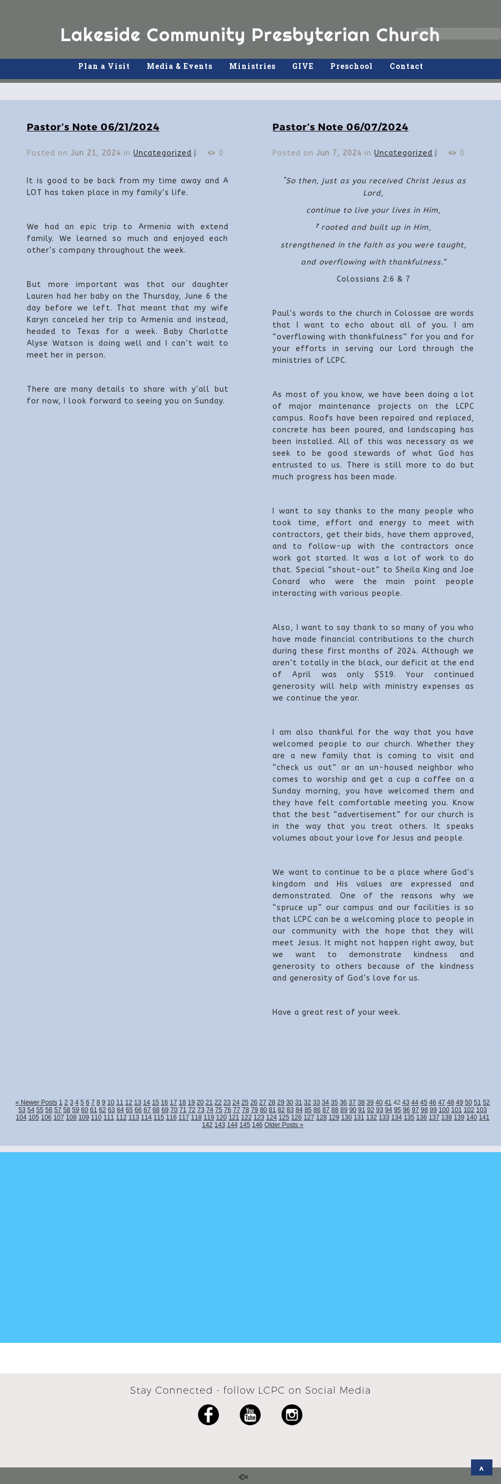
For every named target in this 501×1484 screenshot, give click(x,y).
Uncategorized (162, 153)
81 (272, 1110)
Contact (406, 66)
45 (423, 1102)
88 (334, 1110)
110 (96, 1117)
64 (120, 1110)
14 (146, 1102)
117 (183, 1117)
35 (334, 1102)
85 (308, 1110)
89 (343, 1110)
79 (254, 1110)
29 (280, 1102)
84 (298, 1110)
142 (207, 1125)
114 (146, 1117)
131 (359, 1117)
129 (334, 1117)
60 (84, 1110)
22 (218, 1102)
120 (221, 1117)
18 (182, 1102)
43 (406, 1102)
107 (59, 1117)
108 (71, 1117)
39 (370, 1102)
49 (459, 1102)
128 (321, 1117)
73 (200, 1110)
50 (468, 1102)
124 (271, 1117)
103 (481, 1110)
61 (93, 1110)
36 (343, 1102)
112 (121, 1117)
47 (441, 1102)
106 (46, 1117)
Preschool (351, 66)
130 (346, 1117)
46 (432, 1102)
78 (245, 1110)
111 (108, 1117)
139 (459, 1117)
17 (173, 1102)
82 (281, 1110)
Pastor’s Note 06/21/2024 (93, 126)
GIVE (303, 66)
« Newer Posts (36, 1102)
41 (387, 1102)
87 (325, 1110)
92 (370, 1110)
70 (173, 1110)
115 (159, 1117)
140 (471, 1117)
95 (397, 1110)
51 (477, 1102)
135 (409, 1117)
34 (325, 1102)
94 (388, 1110)
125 (283, 1117)
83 (289, 1110)
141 (484, 1117)
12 (128, 1102)
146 (257, 1125)
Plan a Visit (104, 66)
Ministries (252, 66)
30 (289, 1102)
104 (21, 1117)
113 (133, 1117)
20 (199, 1102)
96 (406, 1110)
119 (208, 1117)
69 (165, 1110)
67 (146, 1110)
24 (235, 1102)
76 (227, 1110)
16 (164, 1102)
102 (469, 1110)
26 (253, 1102)
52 (486, 1102)
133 (383, 1117)
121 (234, 1117)
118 (196, 1117)
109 (83, 1117)
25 (244, 1102)
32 (307, 1102)
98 (424, 1110)
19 (191, 1102)
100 (443, 1110)
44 (414, 1102)
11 (119, 1102)
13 (137, 1102)
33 (316, 1102)
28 (271, 1102)
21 (209, 1102)
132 (371, 1117)
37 (351, 1102)
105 (33, 1117)
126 (296, 1117)
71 (182, 1110)
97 (415, 1110)
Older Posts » (283, 1125)
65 (129, 1110)
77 (236, 1110)
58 (66, 1110)
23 (227, 1102)
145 (244, 1125)
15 (155, 1102)
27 (262, 1102)
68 (156, 1110)
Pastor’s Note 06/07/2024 (340, 126)
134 (396, 1117)
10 (110, 1102)
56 (48, 1110)
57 (57, 1110)
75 (218, 1110)
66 (138, 1110)
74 (209, 1110)
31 (298, 1102)
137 (434, 1117)
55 (39, 1110)
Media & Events (179, 66)
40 (378, 1102)
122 (246, 1117)
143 (220, 1125)
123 (259, 1117)
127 (308, 1117)
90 (352, 1110)
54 (30, 1110)
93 (379, 1110)
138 (446, 1117)
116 (171, 1117)
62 (102, 1110)
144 (232, 1125)
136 (421, 1117)
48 (450, 1102)
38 (361, 1102)
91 (361, 1110)
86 (317, 1110)
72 (191, 1110)
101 (456, 1110)
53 (21, 1110)
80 (263, 1110)
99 (433, 1110)
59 (75, 1110)
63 (111, 1110)
